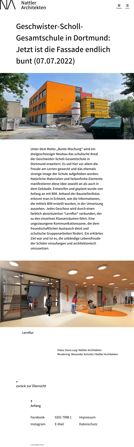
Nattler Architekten (33, 6)
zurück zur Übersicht (31, 385)
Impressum (87, 417)
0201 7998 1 (63, 417)
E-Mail (59, 424)
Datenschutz (88, 424)
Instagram (38, 424)
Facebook (38, 417)
